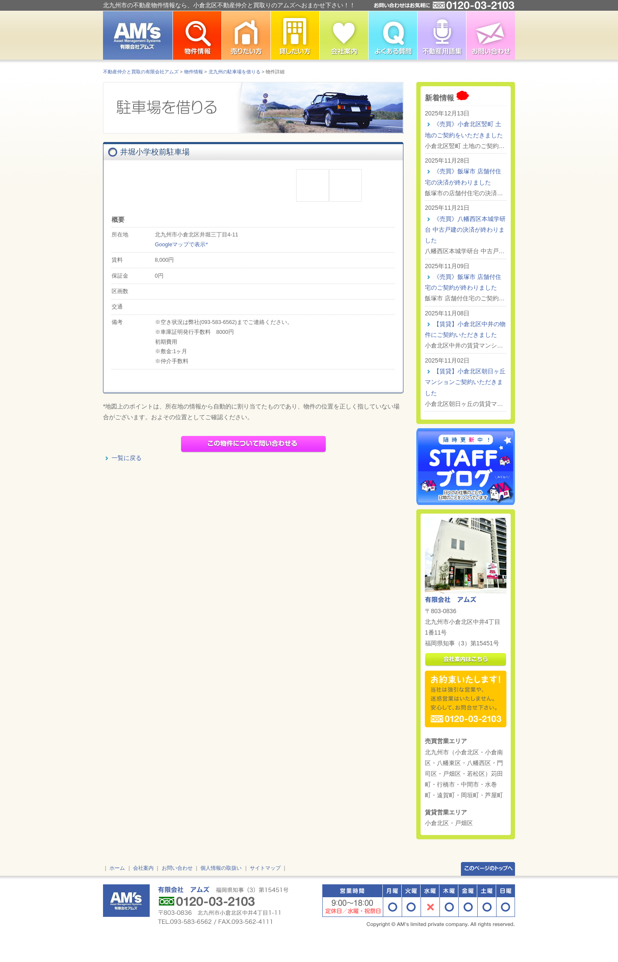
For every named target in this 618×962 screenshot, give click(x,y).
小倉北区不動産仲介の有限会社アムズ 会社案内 (343, 35)
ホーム (117, 868)
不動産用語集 (441, 35)
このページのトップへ (488, 868)
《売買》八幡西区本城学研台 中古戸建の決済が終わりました (465, 229)
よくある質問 (392, 35)
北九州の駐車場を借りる (235, 71)
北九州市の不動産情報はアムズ (138, 35)
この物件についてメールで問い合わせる (253, 444)
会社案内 (143, 868)
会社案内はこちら (465, 659)
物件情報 (193, 71)
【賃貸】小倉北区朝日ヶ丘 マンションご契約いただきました (465, 382)
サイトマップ (265, 868)
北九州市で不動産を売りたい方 (245, 35)
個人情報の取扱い (221, 868)
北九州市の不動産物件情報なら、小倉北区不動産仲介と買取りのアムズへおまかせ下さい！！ (229, 5)
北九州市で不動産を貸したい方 (294, 35)
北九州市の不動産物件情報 (197, 35)
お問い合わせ (490, 35)
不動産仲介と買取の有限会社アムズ (141, 71)
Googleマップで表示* (181, 245)
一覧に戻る (127, 457)
